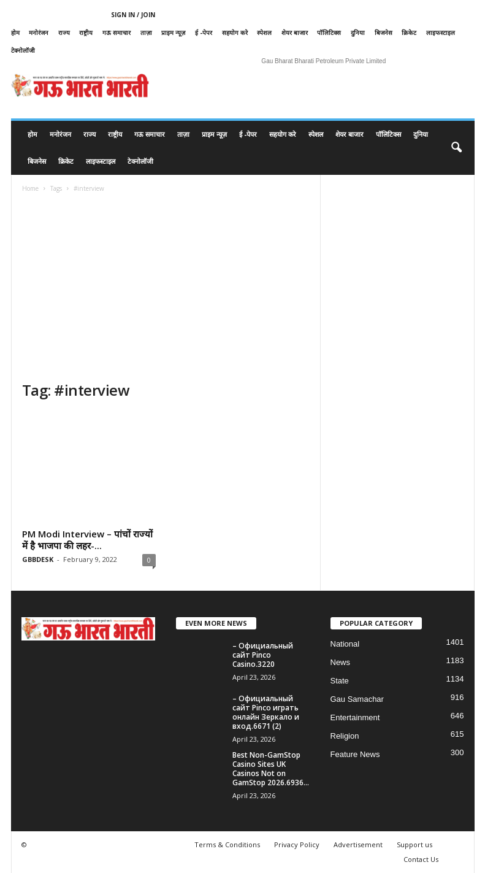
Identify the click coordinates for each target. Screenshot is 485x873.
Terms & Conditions (227, 844)
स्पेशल (264, 32)
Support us (414, 844)
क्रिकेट (409, 32)
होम (15, 32)
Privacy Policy (296, 844)
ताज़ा (146, 32)
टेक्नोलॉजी (23, 50)
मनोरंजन (38, 32)
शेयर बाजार (294, 32)
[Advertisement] (166, 288)
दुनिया (358, 32)
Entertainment (355, 717)
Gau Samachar (357, 699)
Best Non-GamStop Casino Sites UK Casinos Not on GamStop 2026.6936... (270, 769)
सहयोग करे (235, 32)
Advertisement (358, 844)
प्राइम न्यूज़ (173, 32)
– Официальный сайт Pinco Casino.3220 (262, 654)
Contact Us (420, 859)
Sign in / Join (133, 14)
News (340, 662)
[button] (456, 147)
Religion (344, 735)
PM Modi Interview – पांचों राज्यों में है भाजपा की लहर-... (87, 540)
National (345, 643)
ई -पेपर (203, 32)
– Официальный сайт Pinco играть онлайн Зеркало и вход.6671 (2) (265, 712)
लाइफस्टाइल (440, 32)
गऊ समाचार (116, 32)
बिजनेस (383, 32)
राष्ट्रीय (86, 32)
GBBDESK (37, 559)
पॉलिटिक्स (329, 32)
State (339, 680)
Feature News (355, 754)
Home (30, 188)
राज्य (64, 32)
